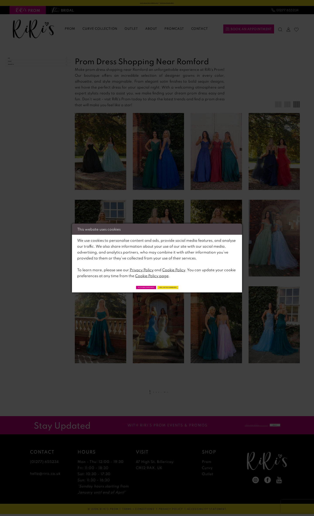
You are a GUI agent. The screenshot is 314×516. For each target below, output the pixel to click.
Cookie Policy (173, 268)
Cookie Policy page (152, 274)
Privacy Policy (142, 268)
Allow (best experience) (127, 287)
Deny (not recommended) (187, 287)
